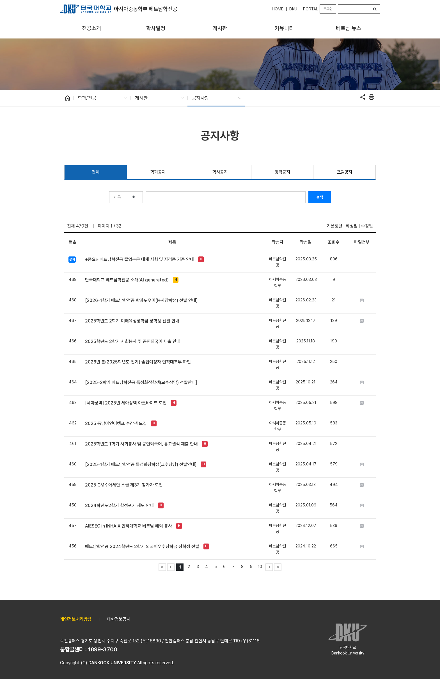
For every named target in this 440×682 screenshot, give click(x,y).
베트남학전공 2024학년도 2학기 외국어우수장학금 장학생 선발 (142, 546)
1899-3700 (102, 649)
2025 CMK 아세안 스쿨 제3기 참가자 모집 (124, 485)
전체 (95, 172)
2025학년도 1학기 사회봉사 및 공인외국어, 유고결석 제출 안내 (141, 444)
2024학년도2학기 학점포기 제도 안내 (119, 505)
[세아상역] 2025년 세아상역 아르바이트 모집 (126, 403)
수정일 (367, 226)
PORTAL (310, 9)
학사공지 (220, 172)
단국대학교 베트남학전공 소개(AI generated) (127, 280)
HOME (277, 9)
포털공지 (344, 172)
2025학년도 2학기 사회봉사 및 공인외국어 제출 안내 (132, 341)
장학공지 (282, 172)
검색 (319, 197)
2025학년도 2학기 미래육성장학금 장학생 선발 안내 (132, 321)
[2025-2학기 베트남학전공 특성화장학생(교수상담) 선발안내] (141, 382)
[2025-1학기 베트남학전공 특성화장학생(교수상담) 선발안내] (140, 464)
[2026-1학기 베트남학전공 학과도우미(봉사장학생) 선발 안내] (141, 300)
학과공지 (158, 172)
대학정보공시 (118, 619)
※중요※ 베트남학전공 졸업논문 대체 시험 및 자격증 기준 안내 (139, 259)
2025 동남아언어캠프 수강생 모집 (116, 423)
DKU (293, 9)
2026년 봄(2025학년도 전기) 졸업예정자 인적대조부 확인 (138, 362)
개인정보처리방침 (75, 619)
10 (260, 566)
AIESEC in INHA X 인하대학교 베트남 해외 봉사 (128, 526)
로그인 (328, 9)
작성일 (352, 226)
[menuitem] (91, 28)
